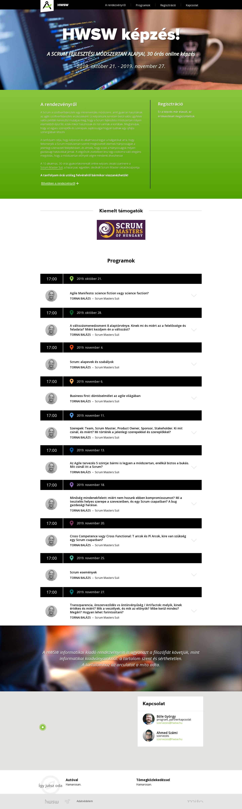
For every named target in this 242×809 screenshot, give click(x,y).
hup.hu (67, 801)
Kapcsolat (192, 3)
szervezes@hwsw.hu (169, 723)
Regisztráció (168, 3)
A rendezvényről (115, 3)
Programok (143, 3)
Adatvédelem (79, 796)
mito (195, 801)
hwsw (52, 801)
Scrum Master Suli (52, 167)
